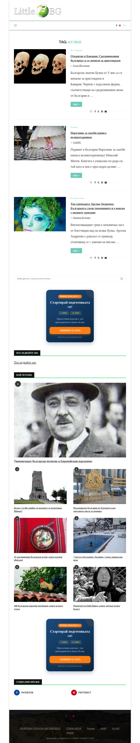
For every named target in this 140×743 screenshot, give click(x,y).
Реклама (91, 728)
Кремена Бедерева (81, 218)
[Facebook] (116, 25)
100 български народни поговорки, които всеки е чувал (38, 607)
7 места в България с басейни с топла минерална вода (98, 558)
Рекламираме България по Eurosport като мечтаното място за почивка (94, 509)
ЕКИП (103, 728)
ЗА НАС (116, 728)
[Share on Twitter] (98, 111)
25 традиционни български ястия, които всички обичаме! (38, 558)
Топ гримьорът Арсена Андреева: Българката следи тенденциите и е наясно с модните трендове (98, 208)
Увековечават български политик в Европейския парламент (53, 461)
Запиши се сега (70, 330)
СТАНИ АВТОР (74, 728)
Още (76, 104)
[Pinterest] (120, 25)
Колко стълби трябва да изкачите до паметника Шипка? (38, 509)
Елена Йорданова (81, 66)
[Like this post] (91, 111)
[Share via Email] (106, 111)
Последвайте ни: (25, 362)
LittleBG (77, 142)
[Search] (124, 25)
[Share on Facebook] (95, 111)
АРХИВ (70, 733)
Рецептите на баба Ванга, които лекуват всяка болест (96, 607)
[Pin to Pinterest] (102, 111)
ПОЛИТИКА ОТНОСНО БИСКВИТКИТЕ (40, 728)
